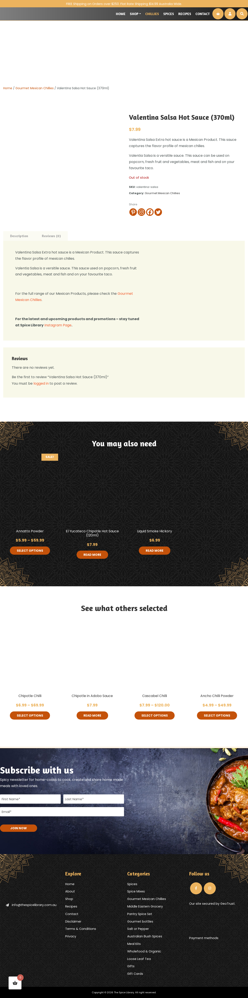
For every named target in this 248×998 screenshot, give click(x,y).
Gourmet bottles (140, 921)
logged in (41, 383)
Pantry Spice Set (139, 914)
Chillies (152, 14)
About (70, 891)
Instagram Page (57, 325)
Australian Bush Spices (144, 936)
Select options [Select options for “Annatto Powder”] (30, 550)
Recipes (184, 14)
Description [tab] (19, 236)
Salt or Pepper (138, 929)
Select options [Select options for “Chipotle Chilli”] (30, 715)
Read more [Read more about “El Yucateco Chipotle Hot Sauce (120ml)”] (92, 555)
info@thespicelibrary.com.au (31, 905)
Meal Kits (134, 944)
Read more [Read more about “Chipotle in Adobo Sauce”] (92, 715)
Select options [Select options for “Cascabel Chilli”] (154, 715)
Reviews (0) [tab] (51, 236)
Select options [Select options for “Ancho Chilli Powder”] (217, 715)
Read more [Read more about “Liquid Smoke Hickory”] (154, 550)
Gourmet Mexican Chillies (34, 88)
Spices (168, 14)
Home (121, 14)
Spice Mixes (136, 891)
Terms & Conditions (80, 929)
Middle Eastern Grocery (145, 906)
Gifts (131, 966)
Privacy (70, 936)
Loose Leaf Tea (139, 959)
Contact (202, 14)
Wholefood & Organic (144, 951)
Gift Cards (135, 974)
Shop (134, 14)
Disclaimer (73, 921)
